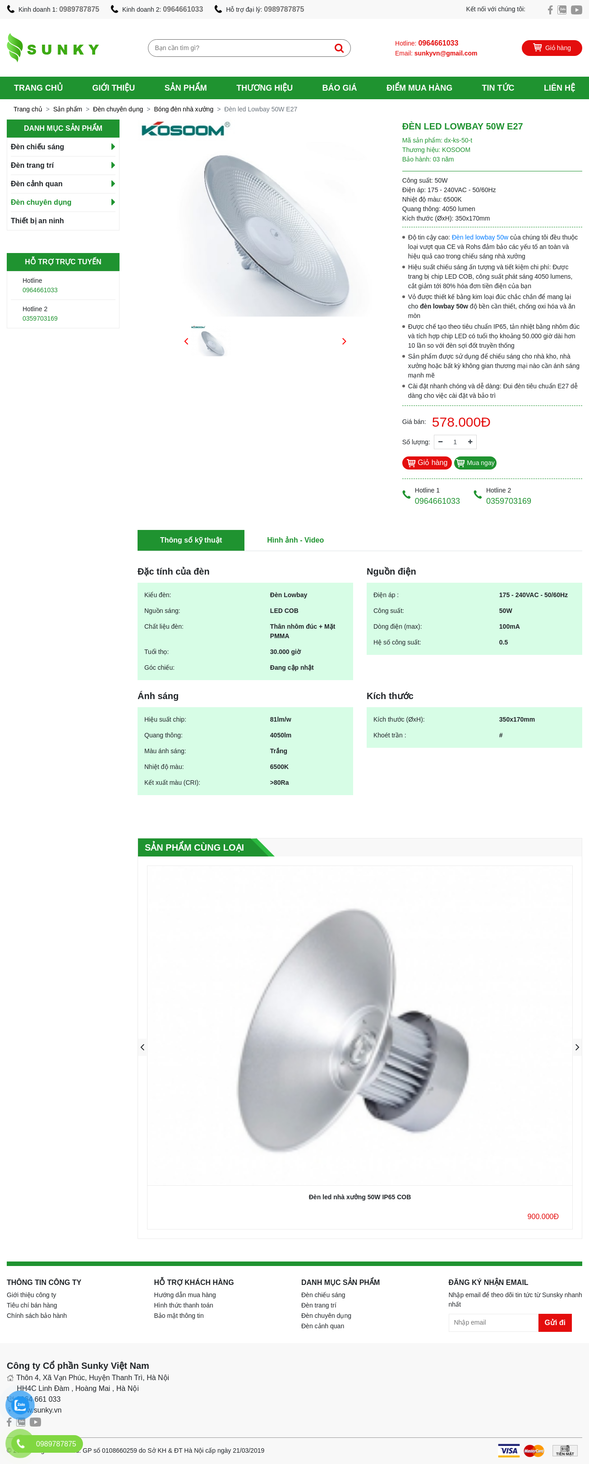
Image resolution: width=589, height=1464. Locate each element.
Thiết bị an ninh (37, 221)
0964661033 (183, 9)
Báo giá (339, 87)
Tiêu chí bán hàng (32, 1305)
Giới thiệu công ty (31, 1294)
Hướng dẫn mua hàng (185, 1294)
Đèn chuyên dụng (118, 109)
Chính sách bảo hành (37, 1315)
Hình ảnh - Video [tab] (295, 540)
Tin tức (498, 87)
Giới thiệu (113, 87)
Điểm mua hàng (419, 87)
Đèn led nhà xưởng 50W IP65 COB (360, 1197)
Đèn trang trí (32, 165)
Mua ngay (475, 462)
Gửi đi (555, 1322)
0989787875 (79, 9)
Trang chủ (38, 87)
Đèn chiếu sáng (37, 147)
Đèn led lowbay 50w (480, 237)
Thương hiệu (264, 87)
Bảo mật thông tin (179, 1315)
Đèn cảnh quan (37, 184)
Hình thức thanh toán (183, 1305)
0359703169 (40, 318)
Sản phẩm (186, 87)
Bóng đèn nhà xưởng (184, 109)
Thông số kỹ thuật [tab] (191, 540)
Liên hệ (559, 87)
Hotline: (426, 43)
